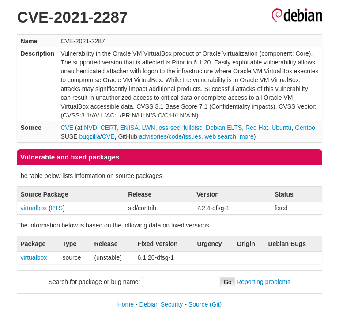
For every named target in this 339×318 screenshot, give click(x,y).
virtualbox (33, 208)
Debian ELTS (224, 127)
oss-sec (169, 127)
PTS (57, 208)
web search (221, 136)
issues (192, 136)
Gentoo (305, 127)
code (175, 136)
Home (125, 304)
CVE (66, 127)
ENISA (129, 127)
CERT (109, 127)
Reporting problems (263, 281)
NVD (90, 127)
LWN (148, 127)
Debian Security (161, 304)
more (247, 136)
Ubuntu (281, 127)
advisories (153, 136)
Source (198, 304)
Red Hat (256, 127)
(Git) (216, 304)
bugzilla (89, 136)
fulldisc (192, 127)
